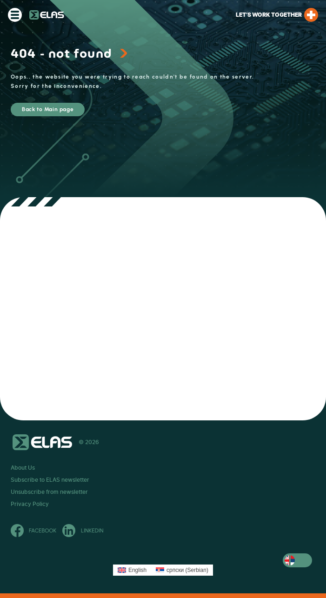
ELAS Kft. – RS (46, 15)
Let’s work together (277, 15)
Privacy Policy (30, 504)
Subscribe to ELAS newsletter (50, 480)
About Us (23, 468)
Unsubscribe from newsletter (49, 492)
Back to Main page (47, 109)
